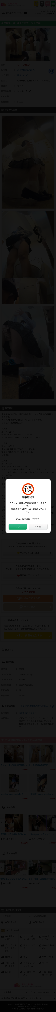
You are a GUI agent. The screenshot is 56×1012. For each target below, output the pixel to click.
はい (18, 527)
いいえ (38, 527)
